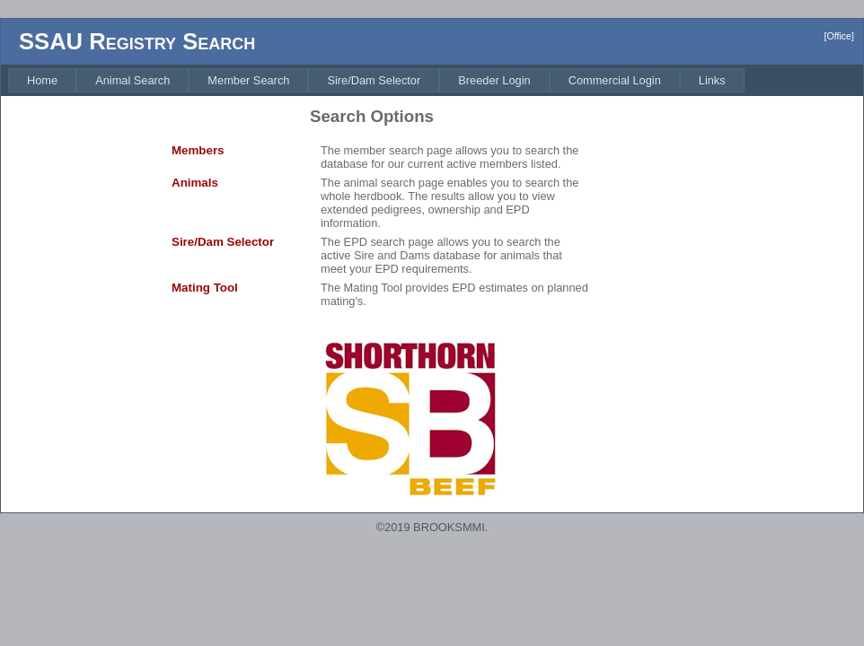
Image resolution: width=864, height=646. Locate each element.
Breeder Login (494, 80)
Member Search (248, 80)
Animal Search (132, 80)
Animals (195, 182)
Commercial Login (615, 80)
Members (198, 150)
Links (712, 80)
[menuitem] (42, 80)
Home (42, 80)
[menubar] (376, 80)
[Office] (839, 36)
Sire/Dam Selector (373, 80)
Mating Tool (205, 287)
